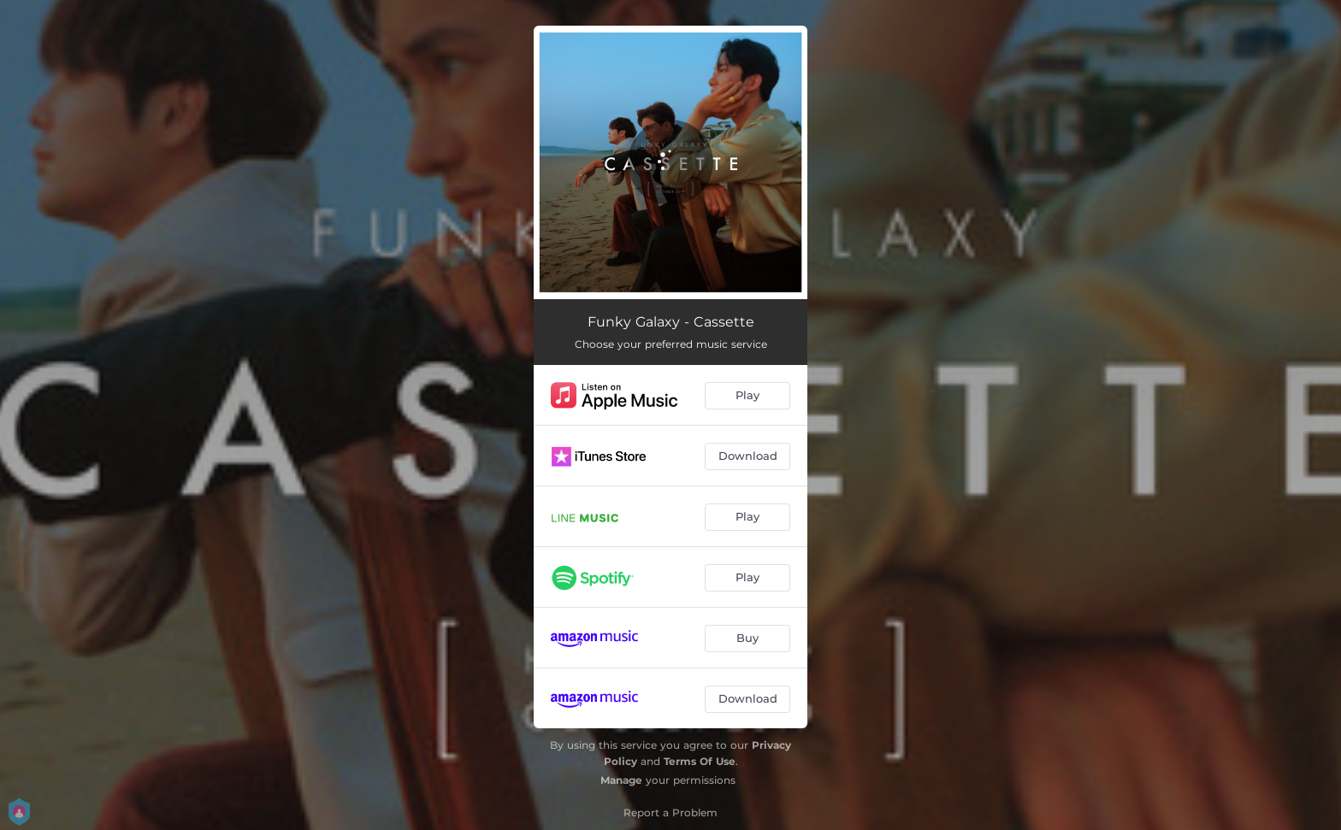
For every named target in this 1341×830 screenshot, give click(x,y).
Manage (621, 780)
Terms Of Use (699, 761)
